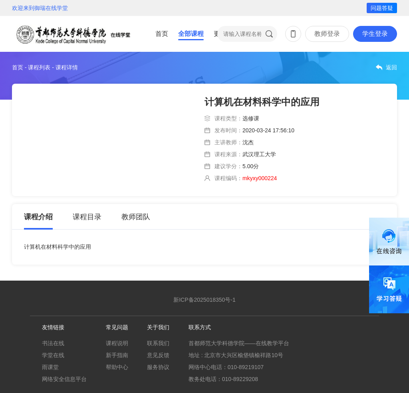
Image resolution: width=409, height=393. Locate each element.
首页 (161, 33)
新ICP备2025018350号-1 (204, 300)
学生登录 (375, 33)
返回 (391, 67)
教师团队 (135, 217)
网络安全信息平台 (64, 379)
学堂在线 (53, 355)
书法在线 (53, 343)
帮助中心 (117, 367)
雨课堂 (50, 367)
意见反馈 (158, 355)
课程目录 (87, 217)
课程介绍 (38, 217)
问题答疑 (382, 8)
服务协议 (158, 367)
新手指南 (117, 355)
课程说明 (117, 343)
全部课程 (191, 33)
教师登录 (327, 33)
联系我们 (158, 343)
